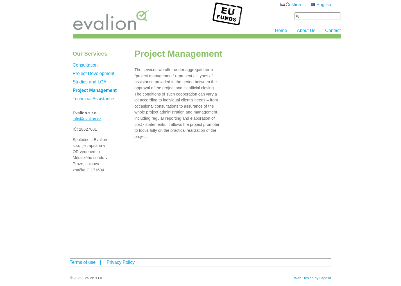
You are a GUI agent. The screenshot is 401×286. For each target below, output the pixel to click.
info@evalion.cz (87, 119)
